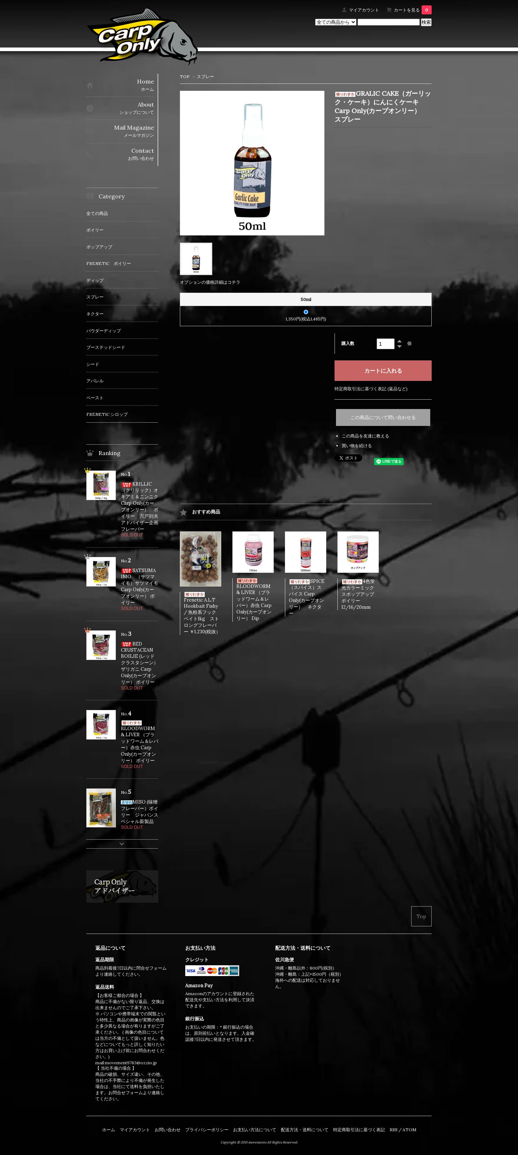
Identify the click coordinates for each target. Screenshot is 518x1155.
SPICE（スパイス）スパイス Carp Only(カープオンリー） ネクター (306, 597)
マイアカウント (364, 10)
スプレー (205, 76)
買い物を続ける (357, 445)
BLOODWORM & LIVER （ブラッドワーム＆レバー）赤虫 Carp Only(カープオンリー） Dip (254, 599)
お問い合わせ (168, 1129)
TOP (185, 76)
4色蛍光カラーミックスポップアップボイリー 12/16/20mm (358, 594)
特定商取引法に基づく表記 (359, 1129)
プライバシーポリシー (206, 1129)
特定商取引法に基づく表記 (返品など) (371, 388)
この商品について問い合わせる (383, 417)
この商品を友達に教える (365, 436)
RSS (393, 1129)
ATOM (409, 1129)
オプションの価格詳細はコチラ (210, 282)
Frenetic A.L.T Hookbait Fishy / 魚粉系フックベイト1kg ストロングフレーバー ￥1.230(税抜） (202, 613)
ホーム (108, 1129)
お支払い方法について (254, 1129)
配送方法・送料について (304, 1129)
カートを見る (413, 10)
